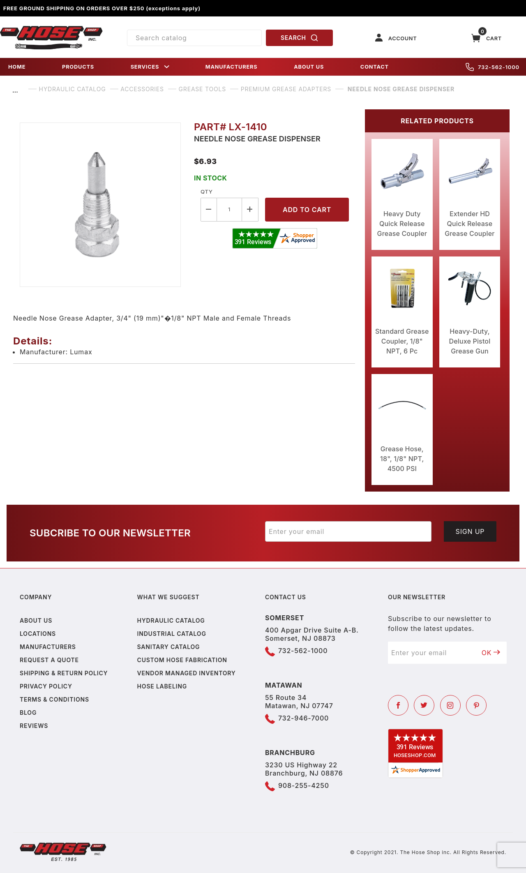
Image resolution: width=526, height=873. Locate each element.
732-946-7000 (303, 718)
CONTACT (374, 67)
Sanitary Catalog (168, 646)
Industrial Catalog (171, 633)
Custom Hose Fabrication (182, 659)
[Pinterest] (476, 705)
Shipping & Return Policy (64, 673)
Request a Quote (49, 659)
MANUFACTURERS (231, 67)
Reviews (34, 725)
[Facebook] (398, 705)
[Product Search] (194, 38)
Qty (206, 191)
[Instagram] (450, 705)
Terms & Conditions (54, 699)
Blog (28, 712)
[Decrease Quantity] (209, 209)
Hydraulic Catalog (171, 620)
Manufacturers (48, 646)
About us (36, 620)
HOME (16, 67)
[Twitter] (424, 705)
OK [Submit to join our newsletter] (491, 653)
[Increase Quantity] (250, 209)
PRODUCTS (78, 67)
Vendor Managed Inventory (186, 673)
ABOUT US (309, 67)
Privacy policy (46, 686)
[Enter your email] (348, 531)
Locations (38, 633)
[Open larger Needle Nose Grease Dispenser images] (100, 204)
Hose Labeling (162, 686)
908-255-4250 (303, 785)
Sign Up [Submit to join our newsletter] (470, 531)
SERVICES (151, 67)
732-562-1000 (492, 67)
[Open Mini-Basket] (486, 38)
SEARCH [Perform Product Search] (299, 38)
